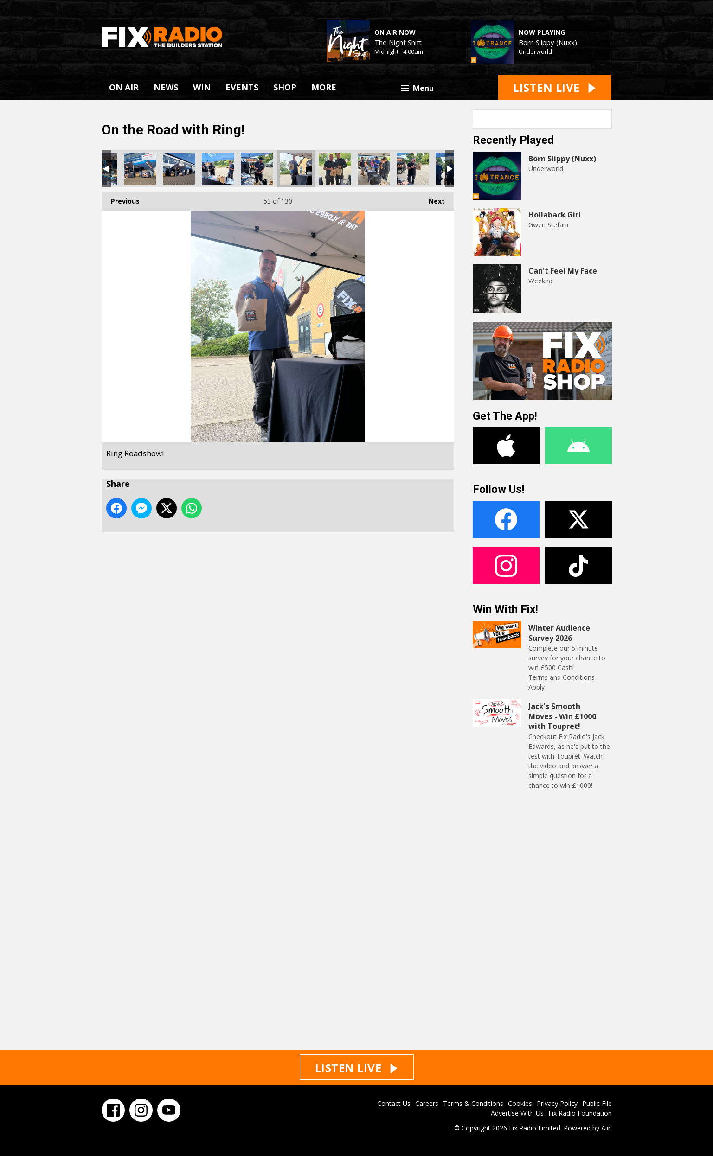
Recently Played (513, 140)
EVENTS (241, 87)
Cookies (520, 1103)
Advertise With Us (517, 1113)
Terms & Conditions (473, 1103)
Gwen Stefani (548, 224)
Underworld (535, 51)
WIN (202, 87)
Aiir (605, 1128)
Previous (121, 198)
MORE (323, 87)
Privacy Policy (557, 1103)
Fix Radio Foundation (580, 1113)
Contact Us (394, 1103)
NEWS (166, 87)
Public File (597, 1103)
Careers (426, 1103)
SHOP (284, 87)
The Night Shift (398, 42)
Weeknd (540, 280)
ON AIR (124, 87)
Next (432, 198)
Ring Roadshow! (140, 169)
